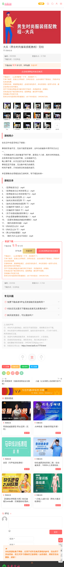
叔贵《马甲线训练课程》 (13, 463)
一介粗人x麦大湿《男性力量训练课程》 (47, 500)
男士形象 (34, 367)
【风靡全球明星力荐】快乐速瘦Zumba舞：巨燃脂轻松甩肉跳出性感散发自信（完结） (15, 500)
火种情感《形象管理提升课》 (47, 426)
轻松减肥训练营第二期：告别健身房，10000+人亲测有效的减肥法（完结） (47, 464)
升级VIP (34, 65)
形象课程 (25, 367)
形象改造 (9, 50)
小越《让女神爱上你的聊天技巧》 (48, 381)
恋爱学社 (7, 4)
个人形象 (6, 367)
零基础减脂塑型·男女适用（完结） (15, 427)
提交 (56, 532)
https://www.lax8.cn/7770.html (34, 346)
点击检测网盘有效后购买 (32, 72)
